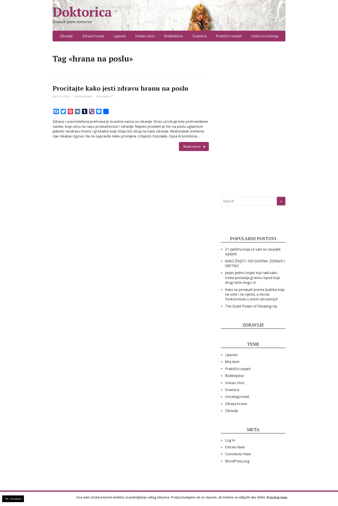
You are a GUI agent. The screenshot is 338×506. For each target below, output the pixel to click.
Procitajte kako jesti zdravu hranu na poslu (120, 88)
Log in (230, 440)
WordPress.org (237, 461)
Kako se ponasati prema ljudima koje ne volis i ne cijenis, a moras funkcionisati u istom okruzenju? (255, 294)
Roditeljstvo (173, 36)
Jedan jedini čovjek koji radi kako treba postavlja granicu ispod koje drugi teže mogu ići (252, 277)
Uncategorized (83, 96)
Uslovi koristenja (264, 36)
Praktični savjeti (229, 36)
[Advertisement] (253, 119)
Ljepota (119, 36)
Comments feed (237, 454)
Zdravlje (66, 36)
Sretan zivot (145, 36)
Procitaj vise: (277, 497)
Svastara (199, 36)
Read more (192, 146)
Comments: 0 (104, 96)
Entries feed (234, 447)
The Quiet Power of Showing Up (251, 306)
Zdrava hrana (93, 36)
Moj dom (232, 361)
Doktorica (82, 11)
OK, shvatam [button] (13, 499)
